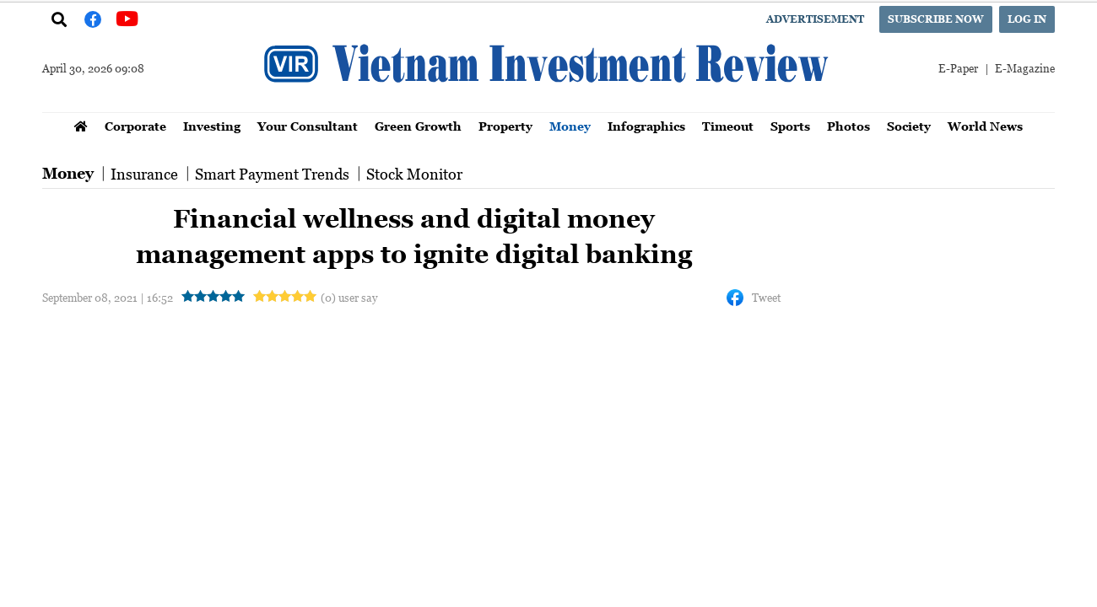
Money (570, 126)
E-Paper (958, 68)
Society (909, 126)
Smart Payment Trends (272, 174)
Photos (848, 126)
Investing (211, 126)
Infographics (646, 126)
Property (505, 126)
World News (985, 126)
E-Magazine (1025, 68)
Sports (790, 126)
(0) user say (349, 297)
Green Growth (418, 126)
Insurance (144, 174)
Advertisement (815, 19)
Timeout (728, 126)
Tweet (766, 297)
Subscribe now (936, 19)
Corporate (135, 126)
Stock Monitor (414, 174)
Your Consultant (307, 126)
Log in (1027, 19)
